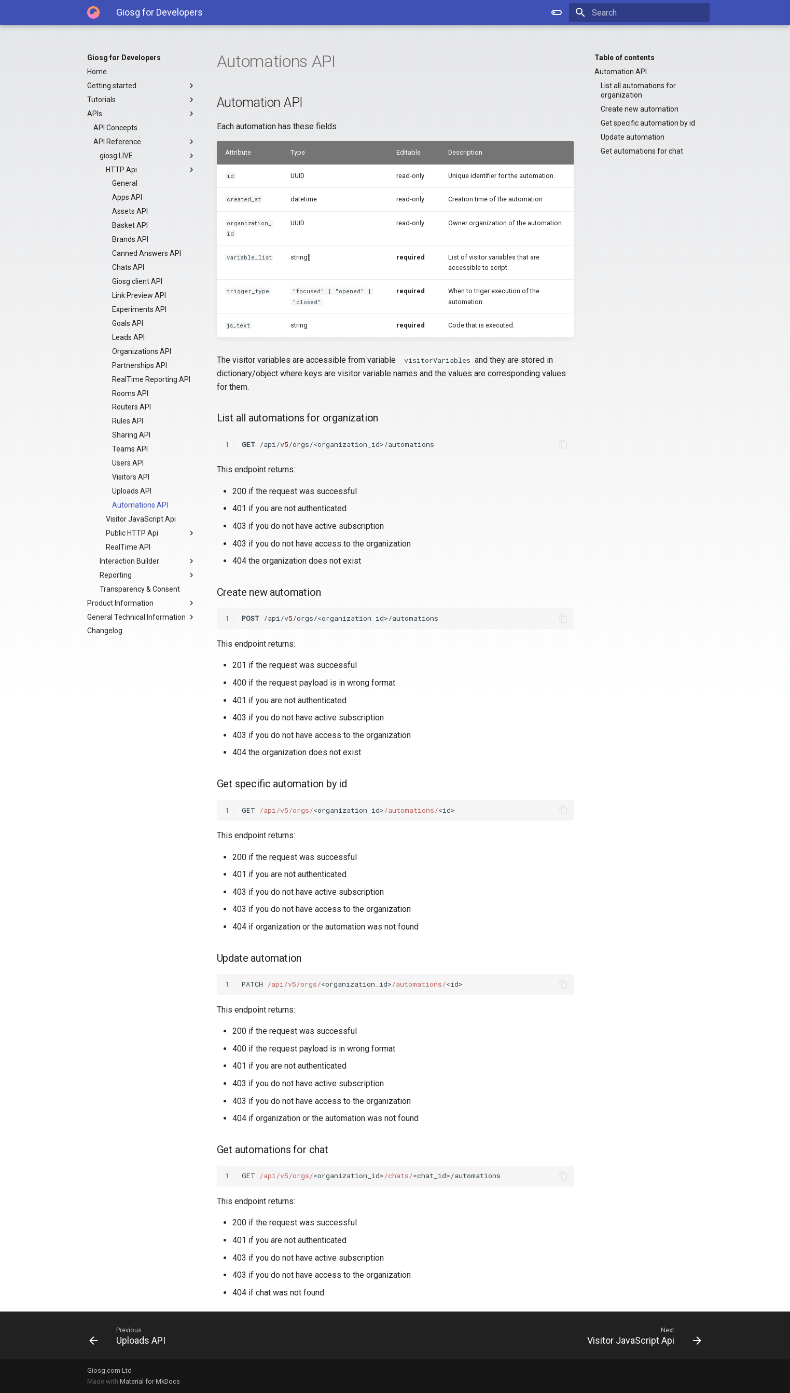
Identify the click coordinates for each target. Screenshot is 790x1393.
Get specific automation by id (648, 123)
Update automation (632, 137)
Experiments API (139, 309)
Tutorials (141, 99)
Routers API (131, 407)
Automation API (620, 71)
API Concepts (115, 128)
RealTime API (128, 547)
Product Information (141, 603)
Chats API (128, 267)
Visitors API (130, 477)
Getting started (141, 85)
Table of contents (624, 57)
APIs (141, 113)
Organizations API (141, 351)
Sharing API (131, 435)
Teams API (130, 449)
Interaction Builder (148, 561)
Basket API (130, 225)
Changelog (104, 630)
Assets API (130, 211)
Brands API (130, 239)
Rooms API (130, 393)
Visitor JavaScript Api (141, 519)
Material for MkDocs (150, 1381)
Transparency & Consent (140, 589)
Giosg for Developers (124, 57)
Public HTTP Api (151, 533)
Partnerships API (139, 365)
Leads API (128, 337)
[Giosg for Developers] (93, 12)
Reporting (148, 575)
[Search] (649, 12)
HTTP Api (151, 169)
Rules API (127, 421)
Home (97, 71)
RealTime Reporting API (151, 379)
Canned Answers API (146, 253)
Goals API (127, 323)
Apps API (127, 197)
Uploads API (131, 491)
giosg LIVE (148, 155)
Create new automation (639, 109)
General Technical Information (141, 617)
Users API (128, 463)
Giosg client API (137, 281)
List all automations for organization (638, 90)
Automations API (140, 505)
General (124, 183)
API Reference (144, 141)
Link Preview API (139, 295)
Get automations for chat (642, 151)
